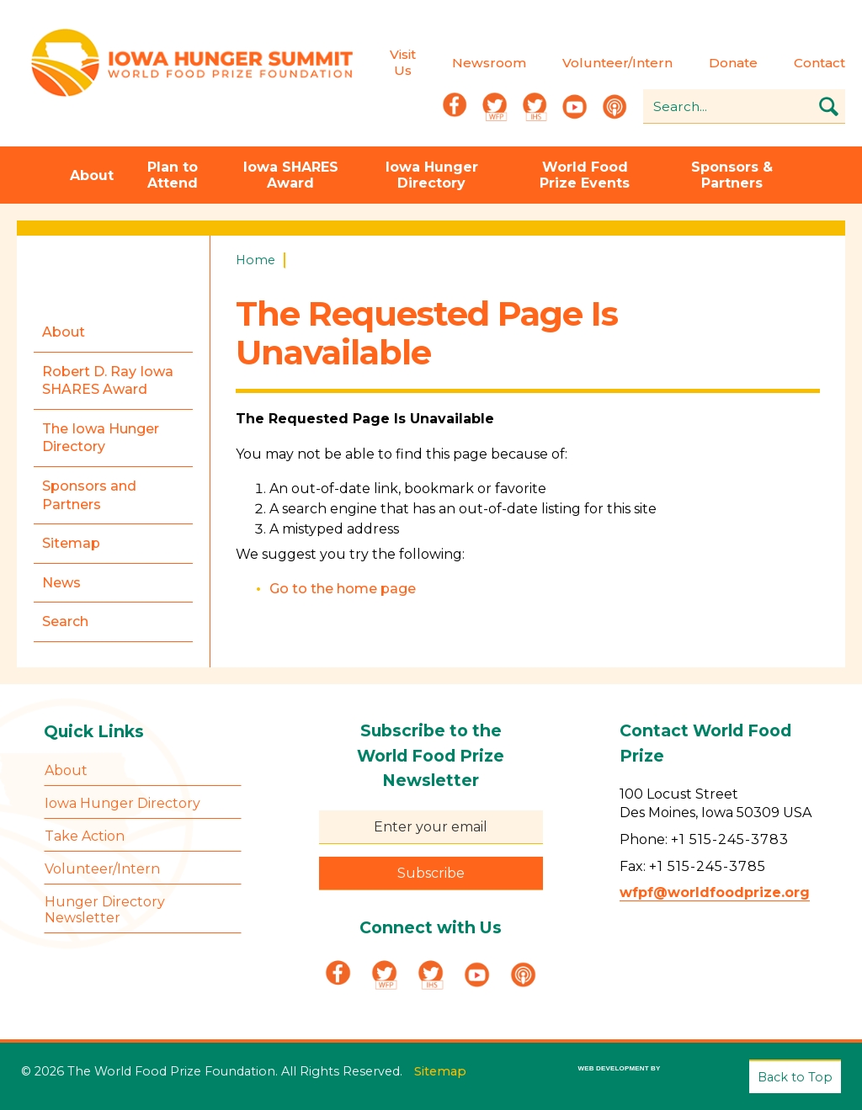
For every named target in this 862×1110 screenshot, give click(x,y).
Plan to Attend (172, 175)
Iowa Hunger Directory (432, 175)
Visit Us (403, 62)
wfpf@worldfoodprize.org (715, 892)
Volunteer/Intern (617, 63)
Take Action (85, 836)
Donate (733, 63)
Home (255, 260)
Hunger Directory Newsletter (105, 910)
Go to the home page (342, 589)
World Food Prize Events (585, 175)
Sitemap (440, 1071)
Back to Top (795, 1077)
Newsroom (489, 63)
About (92, 175)
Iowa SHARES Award (290, 175)
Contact (819, 63)
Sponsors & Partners (732, 175)
